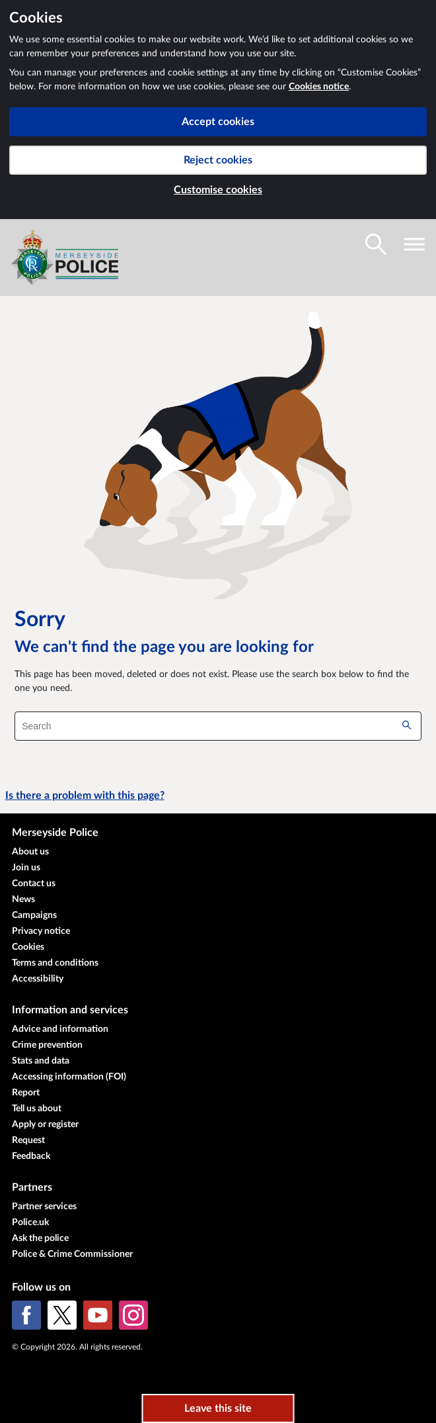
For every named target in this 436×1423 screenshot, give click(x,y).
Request (28, 1140)
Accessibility (37, 979)
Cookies (28, 947)
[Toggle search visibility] (375, 244)
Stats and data (40, 1061)
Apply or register (45, 1124)
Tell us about (36, 1108)
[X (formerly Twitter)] (62, 1315)
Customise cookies (218, 190)
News (23, 899)
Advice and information (60, 1029)
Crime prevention (47, 1045)
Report (26, 1092)
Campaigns (34, 915)
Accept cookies (218, 121)
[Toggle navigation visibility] (414, 244)
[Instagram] (133, 1315)
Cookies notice (319, 86)
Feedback (31, 1156)
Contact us (33, 883)
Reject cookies (218, 160)
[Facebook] (26, 1315)
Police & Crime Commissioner (72, 1254)
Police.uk (30, 1222)
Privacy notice (41, 931)
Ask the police (40, 1238)
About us (30, 851)
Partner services (44, 1206)
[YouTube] (97, 1315)
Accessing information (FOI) (69, 1076)
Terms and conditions (55, 963)
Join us (26, 867)
